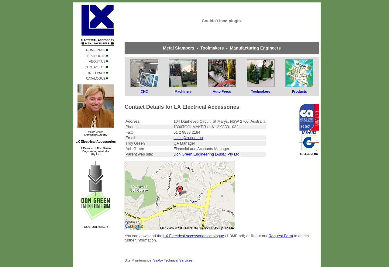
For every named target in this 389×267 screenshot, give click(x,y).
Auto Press (222, 91)
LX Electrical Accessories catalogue (194, 236)
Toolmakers (260, 91)
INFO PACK (98, 73)
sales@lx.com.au (188, 138)
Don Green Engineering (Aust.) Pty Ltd (206, 154)
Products (299, 91)
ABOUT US (98, 61)
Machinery (182, 91)
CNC (144, 91)
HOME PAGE (97, 50)
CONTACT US (96, 67)
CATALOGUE (97, 78)
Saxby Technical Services (172, 260)
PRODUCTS (97, 56)
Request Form (281, 236)
